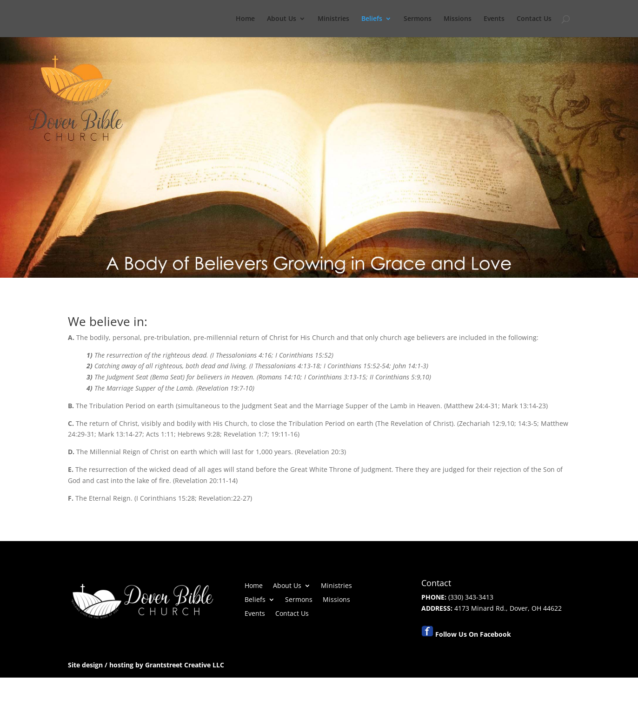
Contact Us (534, 19)
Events (494, 19)
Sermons (418, 19)
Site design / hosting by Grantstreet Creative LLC (146, 664)
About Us (281, 19)
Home (245, 19)
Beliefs (371, 19)
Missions (458, 19)
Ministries (333, 19)
